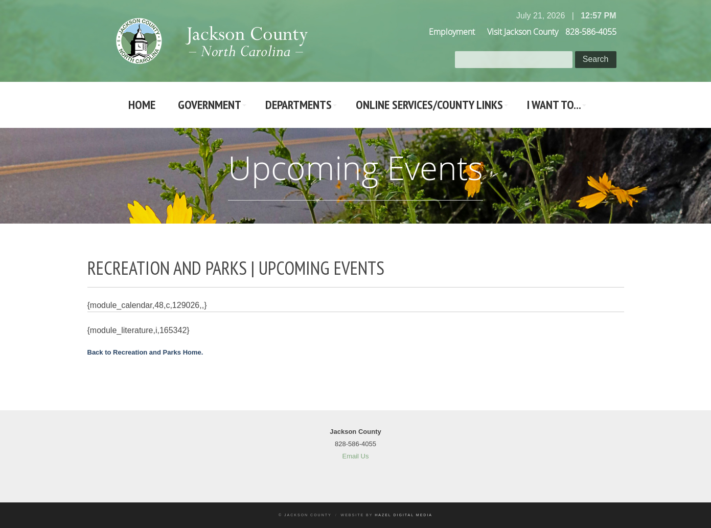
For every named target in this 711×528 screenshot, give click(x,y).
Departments (298, 105)
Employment (452, 31)
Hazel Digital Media (403, 515)
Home (141, 105)
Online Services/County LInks (429, 105)
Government (209, 105)
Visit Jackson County (522, 31)
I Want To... (554, 105)
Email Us (355, 456)
